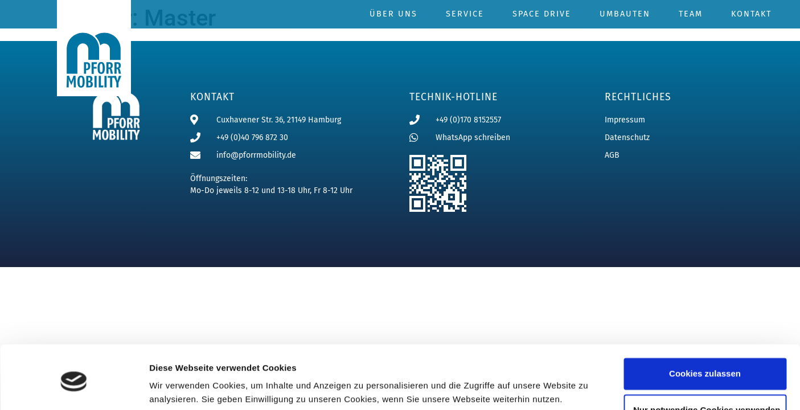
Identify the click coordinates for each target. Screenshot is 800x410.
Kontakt (751, 14)
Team (691, 14)
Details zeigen (178, 387)
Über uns (393, 14)
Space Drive (541, 14)
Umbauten (625, 14)
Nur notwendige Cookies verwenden (706, 367)
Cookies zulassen (705, 330)
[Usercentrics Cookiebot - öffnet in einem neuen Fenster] (74, 387)
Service (465, 14)
